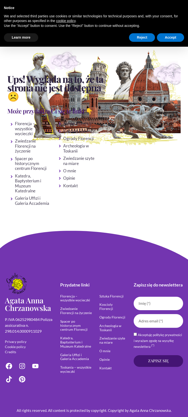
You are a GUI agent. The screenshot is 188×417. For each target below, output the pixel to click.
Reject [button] (142, 37)
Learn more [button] (21, 37)
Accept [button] (170, 37)
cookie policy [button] (65, 21)
